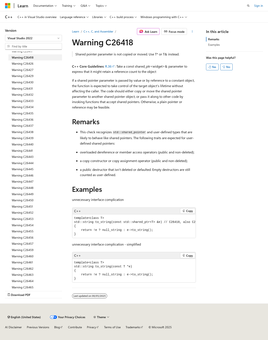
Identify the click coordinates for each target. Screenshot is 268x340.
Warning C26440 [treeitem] (23, 144)
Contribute (75, 327)
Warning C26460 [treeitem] (23, 256)
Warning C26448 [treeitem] (23, 188)
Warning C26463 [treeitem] (23, 275)
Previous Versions (38, 327)
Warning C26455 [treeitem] (23, 231)
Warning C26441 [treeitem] (22, 151)
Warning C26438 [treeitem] (23, 132)
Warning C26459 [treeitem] (23, 250)
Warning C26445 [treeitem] (23, 169)
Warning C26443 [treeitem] (23, 157)
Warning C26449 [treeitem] (23, 194)
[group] (134, 226)
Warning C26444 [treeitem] (23, 163)
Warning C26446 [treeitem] (23, 175)
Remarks (213, 39)
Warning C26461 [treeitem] (22, 262)
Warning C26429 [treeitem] (23, 76)
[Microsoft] (7, 5)
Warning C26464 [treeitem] (23, 281)
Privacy (91, 327)
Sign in (258, 6)
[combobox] (33, 38)
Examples (214, 45)
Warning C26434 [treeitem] (23, 107)
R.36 (108, 66)
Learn (75, 31)
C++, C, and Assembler (98, 31)
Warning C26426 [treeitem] (23, 63)
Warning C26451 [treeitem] (22, 206)
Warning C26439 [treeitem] (23, 138)
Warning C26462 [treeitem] (23, 269)
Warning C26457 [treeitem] (23, 244)
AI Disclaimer (13, 327)
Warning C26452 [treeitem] (23, 212)
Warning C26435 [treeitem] (23, 113)
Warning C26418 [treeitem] (23, 57)
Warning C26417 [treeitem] (22, 51)
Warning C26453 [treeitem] (23, 219)
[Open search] (248, 5)
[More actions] (192, 31)
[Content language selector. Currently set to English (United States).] (24, 317)
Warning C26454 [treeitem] (23, 225)
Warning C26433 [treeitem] (23, 101)
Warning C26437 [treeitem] (23, 126)
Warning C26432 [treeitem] (23, 95)
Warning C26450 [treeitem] (23, 200)
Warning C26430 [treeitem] (23, 82)
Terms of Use (112, 327)
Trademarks (133, 327)
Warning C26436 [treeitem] (23, 120)
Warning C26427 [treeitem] (23, 70)
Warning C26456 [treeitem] (23, 237)
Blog (57, 327)
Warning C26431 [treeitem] (22, 88)
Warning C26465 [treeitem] (23, 287)
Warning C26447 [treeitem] (23, 181)
